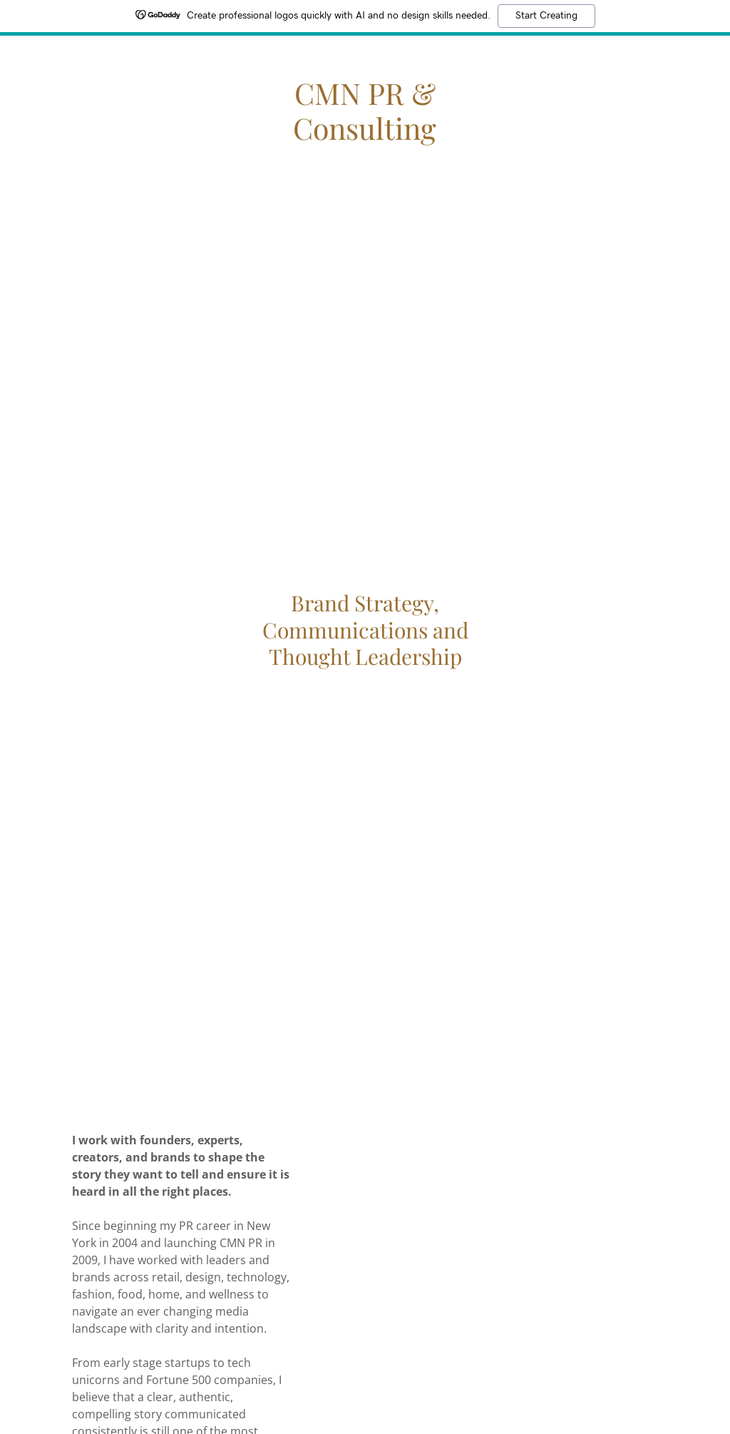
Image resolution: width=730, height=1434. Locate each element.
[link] (365, 135)
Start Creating (546, 16)
